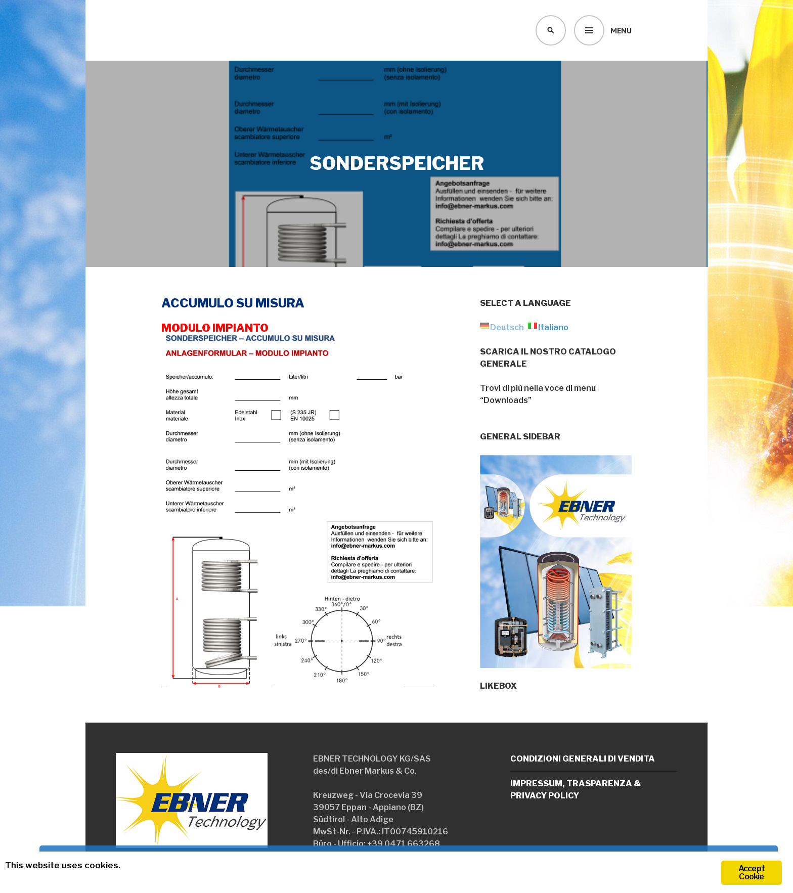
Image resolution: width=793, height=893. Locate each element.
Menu (621, 30)
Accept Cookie (751, 872)
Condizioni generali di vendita (582, 759)
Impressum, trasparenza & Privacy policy (575, 789)
